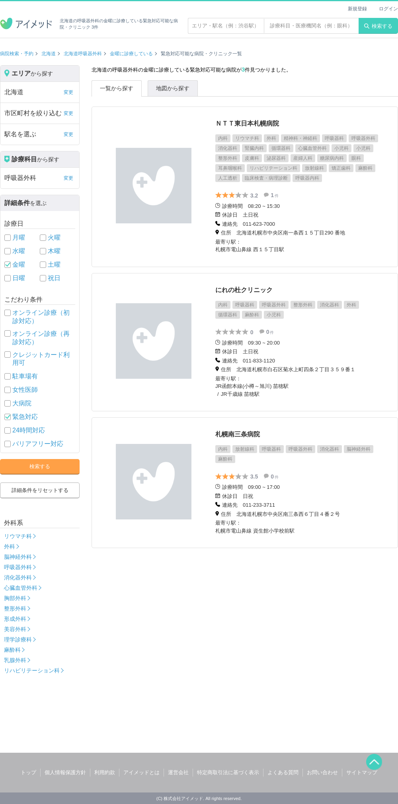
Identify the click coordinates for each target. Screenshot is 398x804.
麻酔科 (12, 650)
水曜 (18, 251)
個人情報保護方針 (65, 772)
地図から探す (172, 88)
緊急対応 (25, 416)
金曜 (18, 264)
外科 (9, 546)
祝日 (54, 278)
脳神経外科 (18, 557)
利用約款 (104, 772)
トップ (28, 772)
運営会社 (178, 772)
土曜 (54, 264)
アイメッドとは (141, 772)
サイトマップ (361, 772)
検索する (378, 26)
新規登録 (357, 9)
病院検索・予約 (16, 53)
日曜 (18, 278)
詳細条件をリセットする (40, 490)
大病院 (21, 403)
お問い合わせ (322, 772)
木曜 (54, 251)
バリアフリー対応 (37, 443)
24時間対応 (28, 430)
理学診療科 (18, 639)
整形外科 (15, 608)
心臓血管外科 (20, 588)
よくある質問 (282, 772)
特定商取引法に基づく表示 (228, 772)
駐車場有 (25, 376)
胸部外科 (15, 598)
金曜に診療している (131, 53)
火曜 (54, 237)
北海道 (48, 53)
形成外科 (15, 619)
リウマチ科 (18, 536)
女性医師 (25, 389)
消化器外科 (18, 577)
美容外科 (15, 629)
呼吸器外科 (18, 567)
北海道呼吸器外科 (83, 53)
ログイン (388, 9)
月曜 (18, 237)
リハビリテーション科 (32, 670)
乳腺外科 (15, 660)
